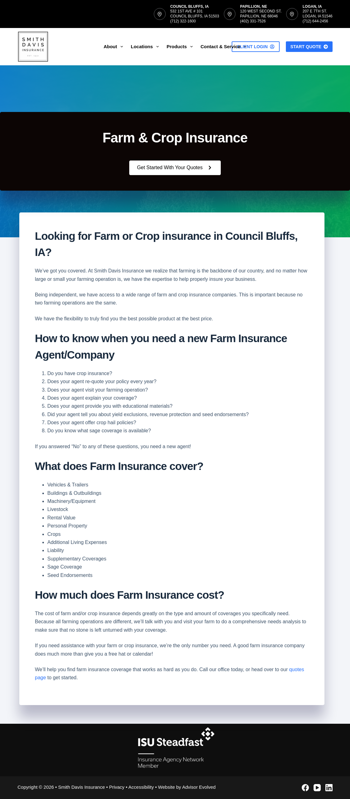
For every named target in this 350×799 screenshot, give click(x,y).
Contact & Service (225, 46)
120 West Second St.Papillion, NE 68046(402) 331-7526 (260, 16)
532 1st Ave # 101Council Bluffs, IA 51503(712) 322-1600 (194, 16)
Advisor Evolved (199, 787)
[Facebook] (305, 787)
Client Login (255, 46)
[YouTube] (317, 787)
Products (181, 46)
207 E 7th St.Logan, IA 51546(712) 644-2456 (318, 16)
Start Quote (309, 46)
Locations (146, 46)
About (114, 46)
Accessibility (141, 787)
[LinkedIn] (329, 787)
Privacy (116, 787)
